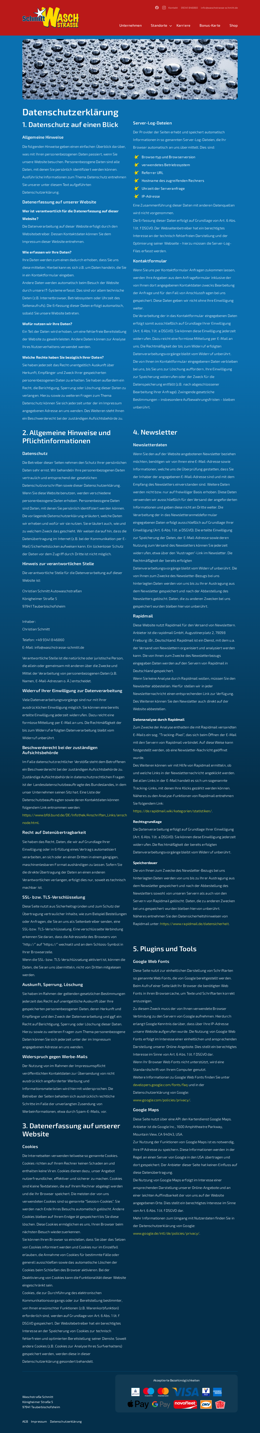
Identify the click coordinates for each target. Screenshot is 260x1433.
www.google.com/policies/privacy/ (161, 1100)
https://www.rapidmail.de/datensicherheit (194, 923)
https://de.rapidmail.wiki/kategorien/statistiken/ (172, 811)
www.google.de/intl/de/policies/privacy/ (166, 1233)
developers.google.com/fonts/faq (160, 1084)
